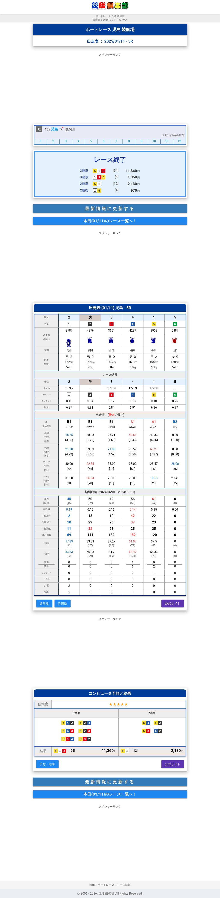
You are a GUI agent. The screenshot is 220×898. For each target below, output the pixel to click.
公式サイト (172, 603)
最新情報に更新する (110, 208)
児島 (54, 129)
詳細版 (62, 603)
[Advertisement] (110, 88)
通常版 (44, 603)
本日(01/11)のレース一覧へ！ (110, 221)
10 (154, 141)
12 (179, 141)
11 (166, 141)
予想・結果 (47, 764)
